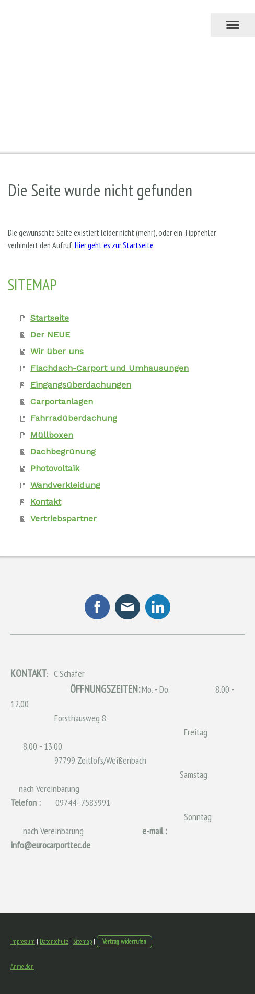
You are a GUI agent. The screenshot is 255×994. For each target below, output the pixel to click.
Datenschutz (54, 941)
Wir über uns (57, 351)
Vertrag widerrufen (124, 941)
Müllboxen (51, 435)
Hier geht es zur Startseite (114, 245)
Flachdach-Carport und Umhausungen (109, 368)
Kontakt (45, 502)
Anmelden (22, 966)
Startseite (49, 318)
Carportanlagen (61, 401)
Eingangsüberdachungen (80, 385)
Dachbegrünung (63, 452)
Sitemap (82, 941)
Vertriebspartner (63, 518)
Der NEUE (50, 335)
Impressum (22, 941)
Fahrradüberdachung (73, 418)
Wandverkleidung (65, 485)
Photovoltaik (54, 468)
